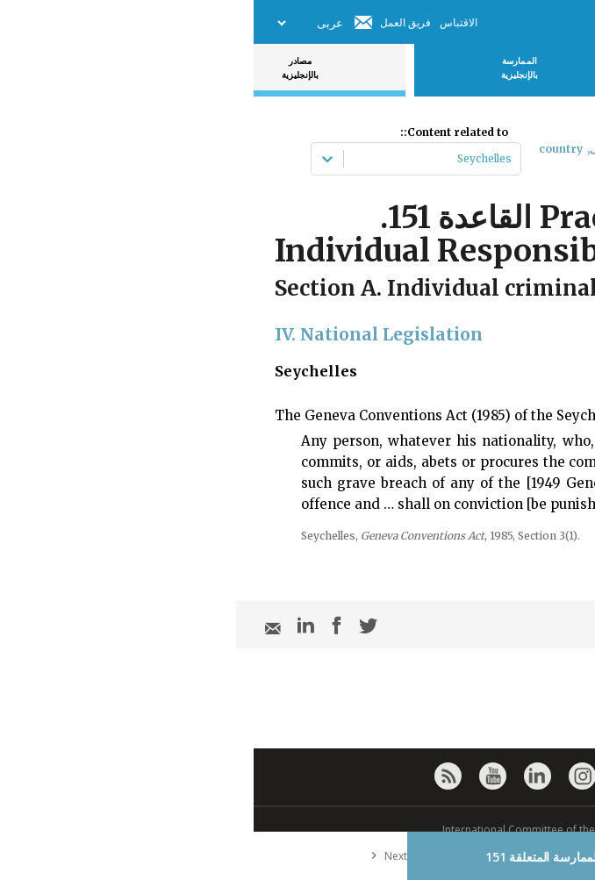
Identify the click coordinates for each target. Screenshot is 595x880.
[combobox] (256, 158)
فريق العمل (151, 22)
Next (132, 855)
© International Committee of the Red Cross (297, 829)
